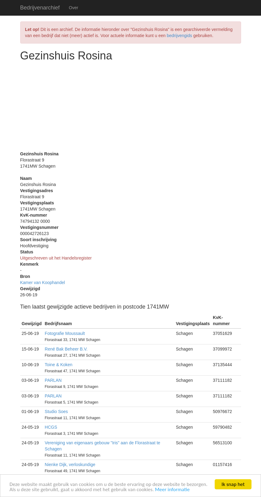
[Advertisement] (130, 108)
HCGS (51, 427)
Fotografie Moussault (65, 333)
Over (73, 7)
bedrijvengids (179, 35)
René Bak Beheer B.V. (66, 349)
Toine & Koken (58, 364)
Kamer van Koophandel (42, 282)
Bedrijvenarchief (40, 8)
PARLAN (53, 380)
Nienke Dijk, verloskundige (70, 464)
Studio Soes (56, 411)
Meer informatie (172, 490)
